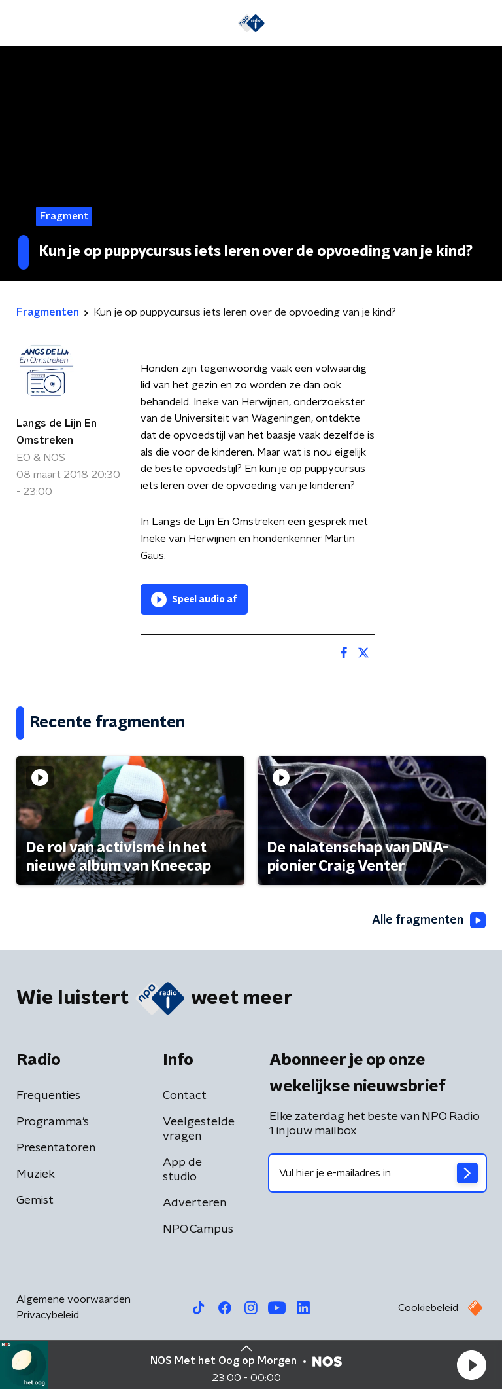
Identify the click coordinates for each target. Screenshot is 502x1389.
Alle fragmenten (429, 920)
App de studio (182, 1170)
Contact (185, 1096)
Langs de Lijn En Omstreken (56, 432)
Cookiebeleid (428, 1308)
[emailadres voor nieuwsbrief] (377, 1173)
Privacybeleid (47, 1315)
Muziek (35, 1174)
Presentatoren (55, 1148)
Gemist (35, 1200)
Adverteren (194, 1203)
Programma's (52, 1122)
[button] (471, 1365)
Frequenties (48, 1096)
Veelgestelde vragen (199, 1129)
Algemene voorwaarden (73, 1299)
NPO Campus (198, 1229)
